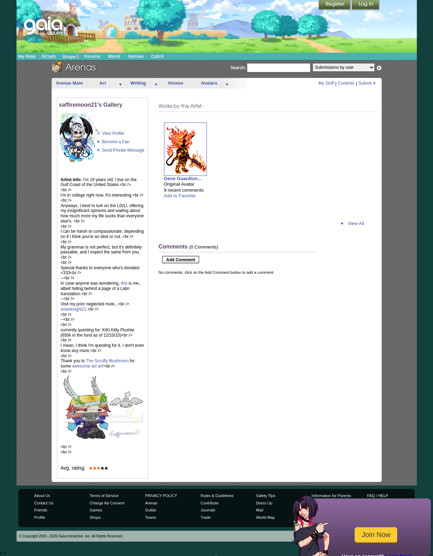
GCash (48, 56)
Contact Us (43, 503)
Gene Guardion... (183, 178)
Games (136, 56)
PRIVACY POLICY (161, 496)
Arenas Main (69, 83)
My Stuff (326, 83)
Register (335, 5)
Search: (238, 67)
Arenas (151, 503)
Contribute (209, 503)
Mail (259, 510)
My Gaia (26, 56)
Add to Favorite (180, 195)
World (114, 56)
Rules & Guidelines (217, 496)
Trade (205, 517)
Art (102, 83)
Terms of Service (104, 496)
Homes (175, 83)
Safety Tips (265, 496)
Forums (92, 56)
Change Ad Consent (107, 503)
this (124, 283)
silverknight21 (73, 309)
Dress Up (264, 503)
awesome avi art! (88, 366)
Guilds (150, 510)
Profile (39, 517)
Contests (346, 83)
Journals (208, 510)
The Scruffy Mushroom (107, 360)
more (120, 83)
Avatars (209, 83)
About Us (42, 496)
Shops (70, 56)
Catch (157, 56)
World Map (265, 517)
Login (366, 5)
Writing (138, 83)
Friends (40, 510)
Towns (150, 517)
